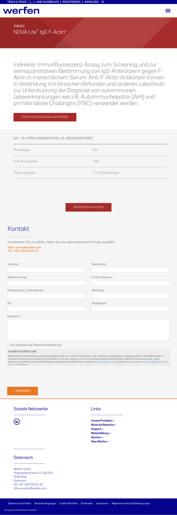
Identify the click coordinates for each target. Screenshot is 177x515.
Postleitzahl (99, 303)
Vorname (13, 264)
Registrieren (71, 2)
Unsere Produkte (101, 420)
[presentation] (31, 375)
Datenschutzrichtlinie (19, 503)
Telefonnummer (17, 277)
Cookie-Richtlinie (69, 503)
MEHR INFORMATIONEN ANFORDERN (45, 117)
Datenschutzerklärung (103, 362)
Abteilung (98, 290)
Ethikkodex (87, 503)
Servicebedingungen (45, 503)
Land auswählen (47, 2)
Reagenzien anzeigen (88, 207)
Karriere (96, 437)
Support (96, 429)
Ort (9, 303)
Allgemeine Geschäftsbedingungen (131, 503)
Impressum (102, 503)
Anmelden (91, 2)
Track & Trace (19, 2)
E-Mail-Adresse (101, 277)
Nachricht (13, 316)
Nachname (99, 264)
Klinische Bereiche (102, 425)
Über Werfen (98, 441)
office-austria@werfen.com (30, 488)
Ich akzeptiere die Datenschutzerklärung (36, 345)
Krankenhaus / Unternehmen (25, 290)
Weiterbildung (99, 433)
